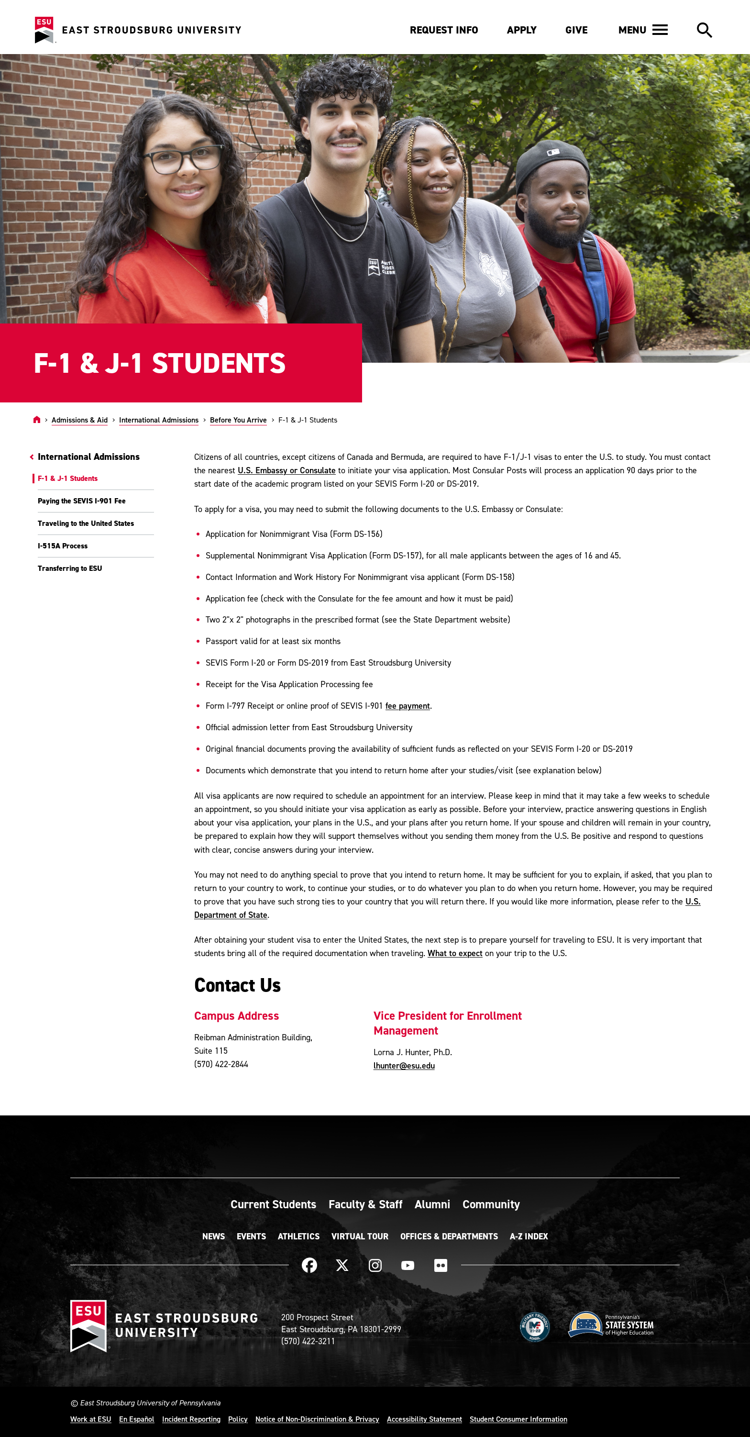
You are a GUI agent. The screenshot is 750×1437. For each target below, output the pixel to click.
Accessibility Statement (424, 1419)
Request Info (444, 30)
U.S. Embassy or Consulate (287, 470)
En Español (136, 1419)
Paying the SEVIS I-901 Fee (82, 501)
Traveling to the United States (86, 523)
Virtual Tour (359, 1236)
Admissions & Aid (80, 419)
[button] (643, 29)
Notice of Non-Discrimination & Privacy (317, 1419)
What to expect (455, 952)
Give (576, 30)
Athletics (299, 1236)
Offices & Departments (449, 1236)
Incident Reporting (191, 1419)
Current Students (274, 1204)
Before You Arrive (238, 419)
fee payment (408, 705)
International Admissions (159, 419)
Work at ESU (90, 1419)
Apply (522, 30)
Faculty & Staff (366, 1204)
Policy (238, 1419)
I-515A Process (63, 546)
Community (491, 1204)
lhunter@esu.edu (404, 1065)
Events (251, 1236)
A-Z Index (529, 1236)
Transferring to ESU (70, 568)
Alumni (433, 1204)
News (213, 1236)
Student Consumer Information (518, 1419)
